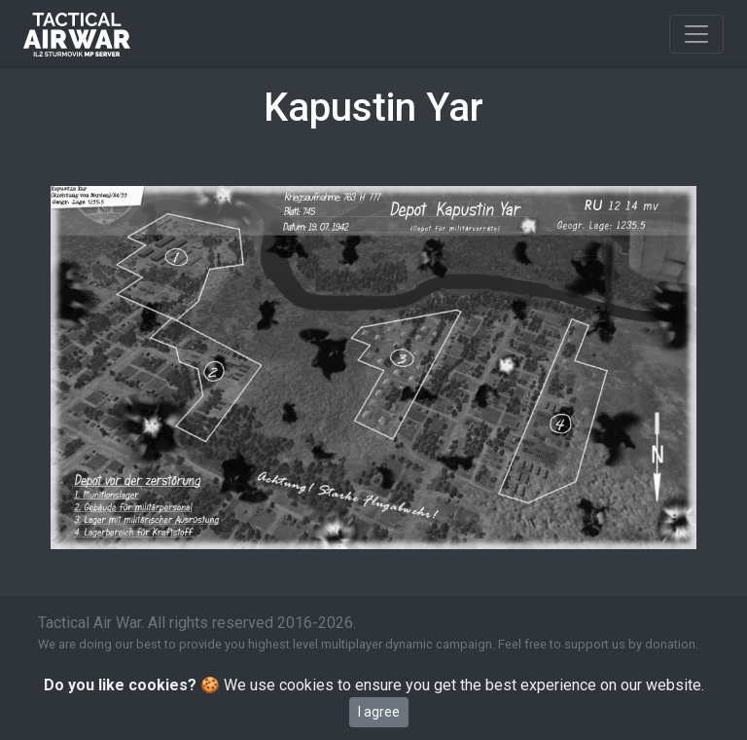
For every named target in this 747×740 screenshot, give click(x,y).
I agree (379, 712)
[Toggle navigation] (696, 34)
